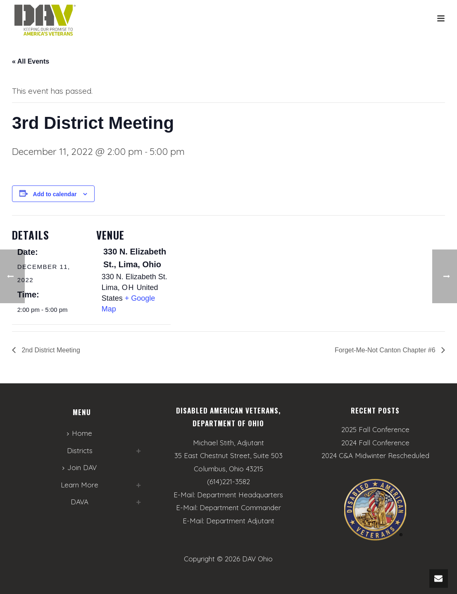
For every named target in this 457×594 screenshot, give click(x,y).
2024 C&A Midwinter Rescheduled (375, 455)
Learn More (79, 484)
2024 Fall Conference (375, 443)
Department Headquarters (240, 494)
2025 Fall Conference (375, 429)
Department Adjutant (240, 520)
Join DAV (79, 467)
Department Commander (240, 507)
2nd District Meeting (50, 350)
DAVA (79, 501)
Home (79, 433)
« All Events (30, 61)
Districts (80, 450)
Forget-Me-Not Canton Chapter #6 (386, 350)
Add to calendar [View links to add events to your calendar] (55, 194)
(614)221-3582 (228, 481)
